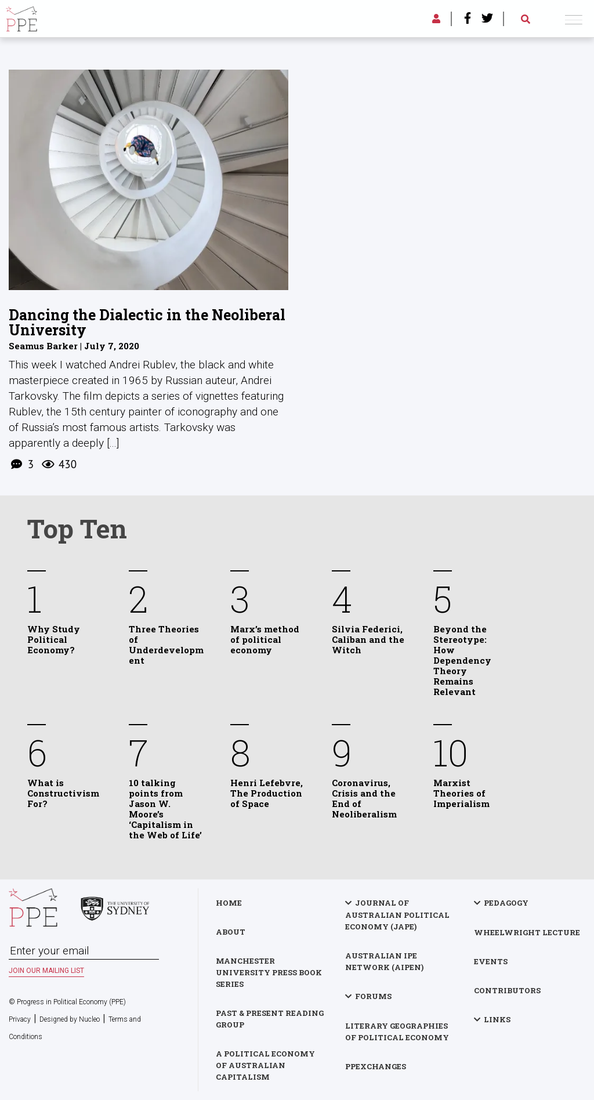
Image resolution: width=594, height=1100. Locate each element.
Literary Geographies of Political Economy (397, 1032)
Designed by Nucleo (69, 1019)
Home (229, 903)
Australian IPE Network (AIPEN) (384, 961)
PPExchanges (375, 1066)
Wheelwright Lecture (527, 932)
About (230, 932)
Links (497, 1019)
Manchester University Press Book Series (269, 972)
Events (491, 961)
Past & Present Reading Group (270, 1019)
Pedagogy (506, 903)
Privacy (20, 1019)
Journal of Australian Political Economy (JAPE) (397, 915)
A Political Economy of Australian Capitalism (265, 1065)
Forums (373, 996)
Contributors (507, 990)
